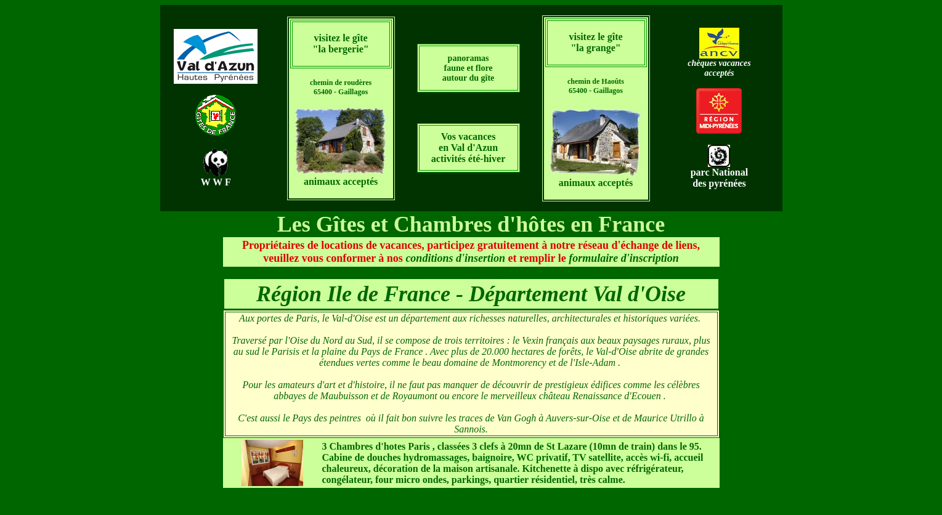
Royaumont (416, 396)
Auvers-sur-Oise (579, 418)
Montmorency (520, 362)
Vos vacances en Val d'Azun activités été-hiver (468, 147)
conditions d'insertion (455, 258)
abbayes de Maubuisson (322, 396)
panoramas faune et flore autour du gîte (468, 68)
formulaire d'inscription (624, 258)
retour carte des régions (471, 272)
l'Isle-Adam (594, 362)
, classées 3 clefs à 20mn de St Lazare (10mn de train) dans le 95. (512, 446)
